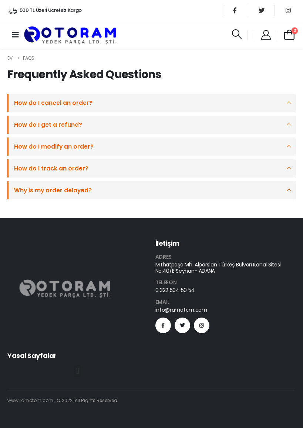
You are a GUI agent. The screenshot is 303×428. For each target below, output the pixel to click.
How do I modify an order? (54, 146)
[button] (77, 371)
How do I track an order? (51, 168)
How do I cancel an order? (53, 103)
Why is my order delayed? (53, 190)
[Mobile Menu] (15, 35)
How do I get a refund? (48, 125)
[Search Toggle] (236, 34)
